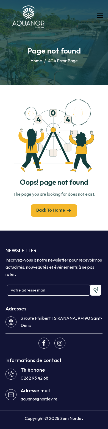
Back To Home (54, 210)
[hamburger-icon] (100, 15)
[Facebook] (43, 343)
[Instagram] (59, 343)
